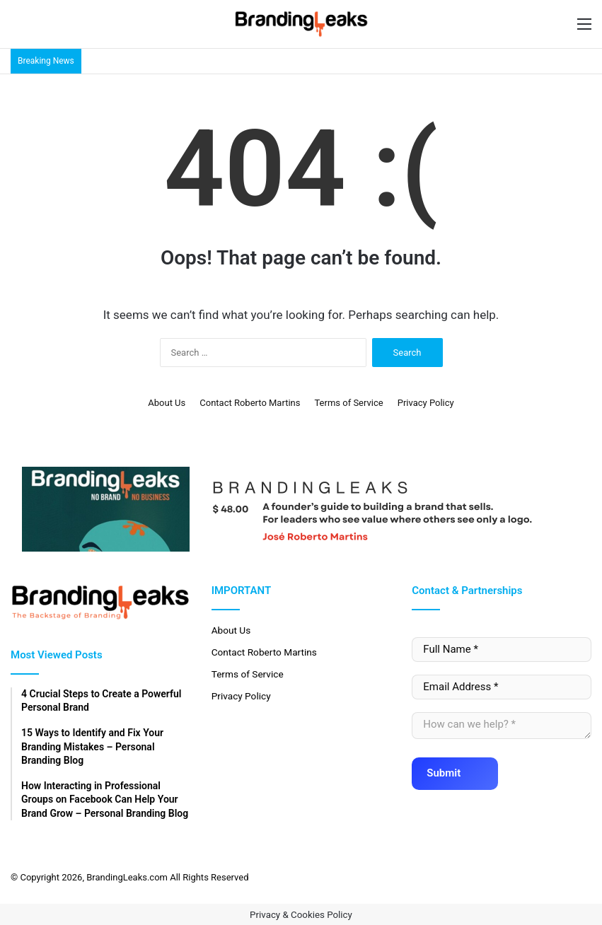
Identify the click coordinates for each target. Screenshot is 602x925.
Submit (452, 768)
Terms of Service (348, 402)
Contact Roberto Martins (249, 402)
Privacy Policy (426, 402)
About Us (166, 402)
